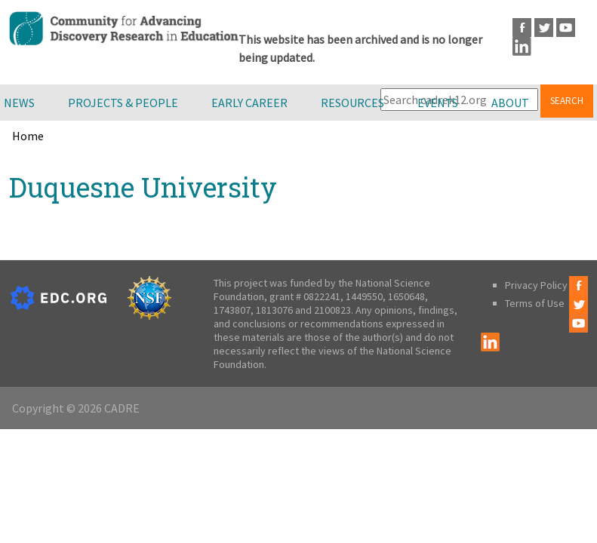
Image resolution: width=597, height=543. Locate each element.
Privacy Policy (536, 285)
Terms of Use (535, 303)
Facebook (521, 27)
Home (28, 135)
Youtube (565, 27)
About (510, 102)
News (19, 102)
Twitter (543, 27)
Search (566, 100)
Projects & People (123, 102)
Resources (352, 102)
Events (437, 102)
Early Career (249, 102)
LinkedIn (521, 46)
